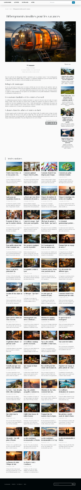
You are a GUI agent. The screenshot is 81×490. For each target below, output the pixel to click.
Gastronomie (7, 2)
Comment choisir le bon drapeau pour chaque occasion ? (48, 175)
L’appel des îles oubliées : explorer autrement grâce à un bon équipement (67, 78)
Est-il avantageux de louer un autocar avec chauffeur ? (48, 247)
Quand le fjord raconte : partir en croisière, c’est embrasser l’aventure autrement (67, 140)
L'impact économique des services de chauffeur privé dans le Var (66, 199)
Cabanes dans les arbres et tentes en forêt (30, 72)
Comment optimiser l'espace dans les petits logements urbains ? (31, 175)
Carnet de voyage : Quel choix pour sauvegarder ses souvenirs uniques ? (31, 223)
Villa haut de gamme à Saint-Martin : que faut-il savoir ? (48, 223)
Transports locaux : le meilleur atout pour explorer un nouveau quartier (67, 120)
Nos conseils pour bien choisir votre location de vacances (48, 368)
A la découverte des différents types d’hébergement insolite (66, 271)
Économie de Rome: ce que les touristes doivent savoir (13, 223)
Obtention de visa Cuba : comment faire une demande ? (48, 392)
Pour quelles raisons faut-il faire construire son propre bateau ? (14, 247)
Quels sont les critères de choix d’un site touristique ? (14, 319)
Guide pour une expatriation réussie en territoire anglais (13, 199)
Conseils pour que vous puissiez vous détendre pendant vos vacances (13, 368)
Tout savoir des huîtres (66, 342)
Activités (16, 2)
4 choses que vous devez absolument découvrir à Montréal (31, 199)
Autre (32, 2)
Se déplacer (25, 2)
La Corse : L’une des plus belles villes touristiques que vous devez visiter (14, 392)
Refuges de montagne (30, 68)
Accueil (6, 9)
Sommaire (31, 65)
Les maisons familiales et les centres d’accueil (30, 70)
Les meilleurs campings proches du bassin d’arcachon (31, 343)
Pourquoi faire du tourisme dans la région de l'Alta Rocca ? (48, 416)
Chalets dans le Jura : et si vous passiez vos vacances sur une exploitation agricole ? (67, 98)
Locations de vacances (15, 90)
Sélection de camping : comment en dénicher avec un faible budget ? (48, 319)
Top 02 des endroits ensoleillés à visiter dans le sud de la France (48, 343)
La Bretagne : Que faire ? (31, 293)
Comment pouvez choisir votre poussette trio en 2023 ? (49, 271)
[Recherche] (60, 2)
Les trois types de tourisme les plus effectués (46, 295)
